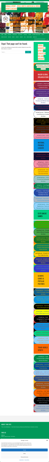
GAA (25, 37)
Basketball (15, 34)
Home (2, 34)
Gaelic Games (29, 37)
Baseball (25, 34)
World (42, 34)
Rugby (13, 37)
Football (9, 34)
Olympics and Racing (36, 34)
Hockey (17, 37)
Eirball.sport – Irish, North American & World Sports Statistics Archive (28, 22)
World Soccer (4, 37)
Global (29, 34)
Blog (5, 34)
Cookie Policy (21, 459)
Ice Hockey (20, 34)
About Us (35, 37)
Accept (24, 450)
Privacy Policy (26, 459)
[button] (47, 440)
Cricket (21, 37)
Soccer (9, 37)
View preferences (24, 457)
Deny (24, 453)
